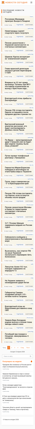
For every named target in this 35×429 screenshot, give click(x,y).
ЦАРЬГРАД (30, 28)
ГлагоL (31, 16)
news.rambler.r (29, 234)
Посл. (28, 347)
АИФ (32, 40)
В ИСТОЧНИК (29, 25)
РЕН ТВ (31, 107)
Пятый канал (30, 153)
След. (22, 347)
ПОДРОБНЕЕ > (20, 25)
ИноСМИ (31, 66)
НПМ (32, 121)
